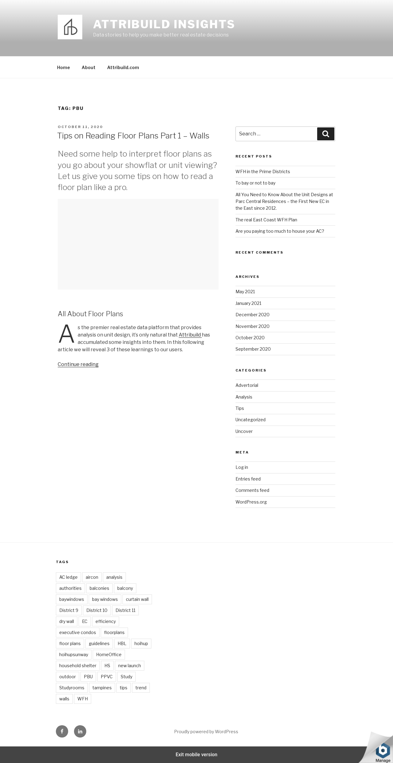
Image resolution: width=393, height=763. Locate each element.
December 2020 (252, 314)
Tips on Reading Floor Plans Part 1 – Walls (133, 135)
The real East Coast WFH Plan (266, 219)
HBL (122, 643)
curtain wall (137, 599)
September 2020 (253, 349)
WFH (82, 698)
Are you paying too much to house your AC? (279, 231)
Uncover (244, 431)
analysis (114, 577)
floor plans (70, 643)
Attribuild (190, 335)
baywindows (71, 599)
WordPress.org (251, 501)
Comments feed (252, 490)
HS (107, 665)
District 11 (125, 610)
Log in (241, 467)
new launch (129, 665)
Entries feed (248, 478)
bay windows (105, 599)
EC (85, 621)
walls (64, 698)
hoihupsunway (73, 654)
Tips (239, 408)
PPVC (107, 676)
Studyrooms (71, 687)
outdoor (67, 676)
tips (123, 687)
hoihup (141, 643)
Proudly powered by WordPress (206, 731)
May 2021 (245, 291)
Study (126, 676)
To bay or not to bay (255, 182)
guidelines (99, 643)
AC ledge (68, 577)
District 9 (68, 610)
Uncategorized (250, 419)
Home (63, 67)
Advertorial (246, 385)
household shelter (77, 665)
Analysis (243, 396)
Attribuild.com (123, 67)
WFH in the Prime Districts (262, 171)
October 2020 (250, 337)
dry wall (66, 621)
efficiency (105, 621)
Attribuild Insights (164, 24)
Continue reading (78, 364)
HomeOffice (109, 654)
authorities (70, 588)
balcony (125, 588)
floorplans (114, 632)
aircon (92, 577)
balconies (99, 588)
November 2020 (252, 326)
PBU (88, 676)
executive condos (77, 632)
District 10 (96, 610)
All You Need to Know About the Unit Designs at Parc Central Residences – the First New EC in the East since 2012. (284, 201)
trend (140, 687)
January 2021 (248, 303)
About (88, 67)
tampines (102, 687)
